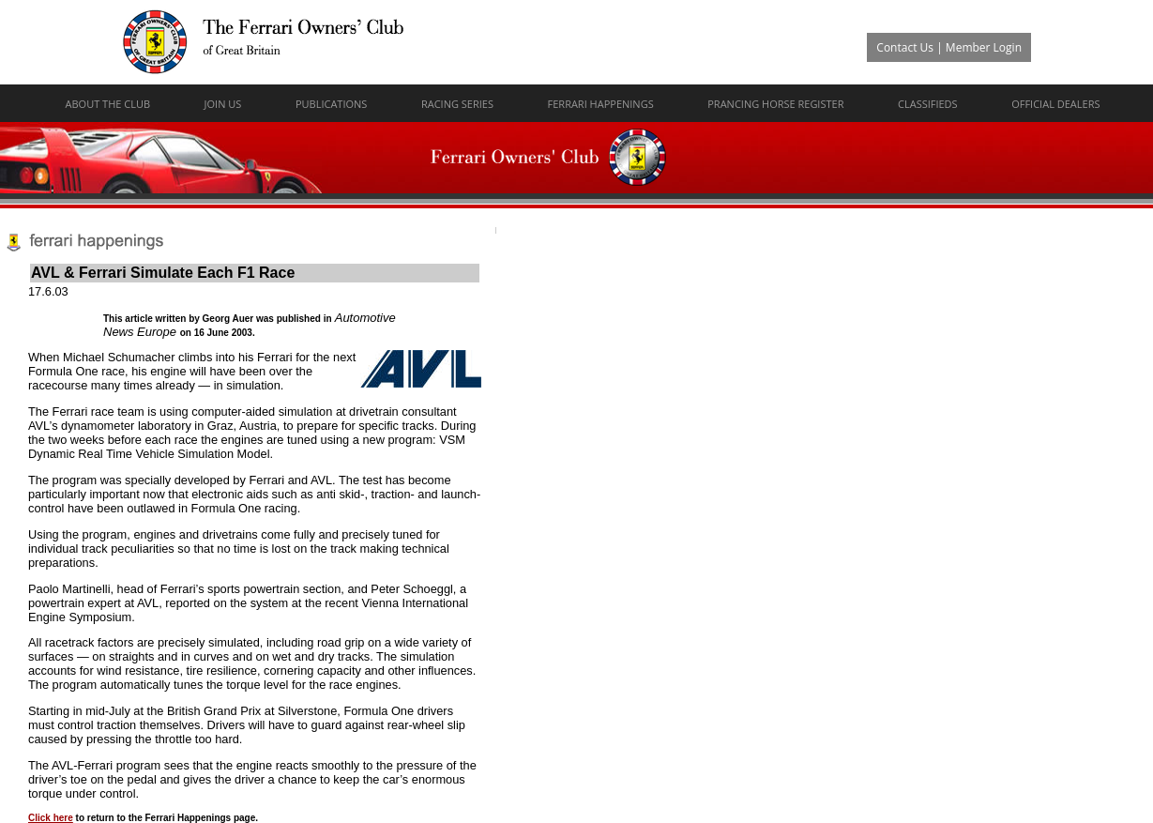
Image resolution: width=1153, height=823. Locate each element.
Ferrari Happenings (601, 104)
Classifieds (928, 104)
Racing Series (457, 104)
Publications (331, 104)
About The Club (108, 104)
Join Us (223, 104)
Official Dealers (1055, 104)
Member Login (984, 47)
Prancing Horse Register (775, 104)
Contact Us (904, 47)
